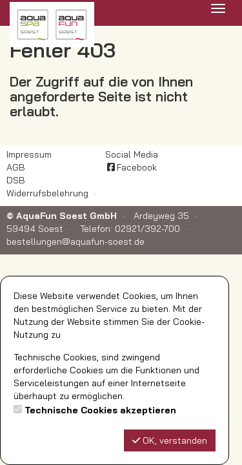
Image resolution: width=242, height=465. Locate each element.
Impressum (29, 154)
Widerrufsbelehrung (47, 193)
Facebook (131, 167)
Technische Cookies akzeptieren (100, 410)
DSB (15, 180)
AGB (15, 167)
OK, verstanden (169, 440)
